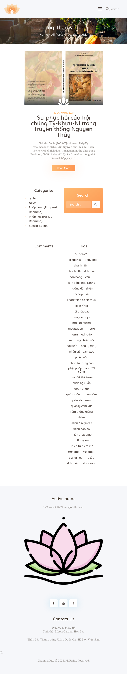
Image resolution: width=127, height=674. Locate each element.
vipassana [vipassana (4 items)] (89, 463)
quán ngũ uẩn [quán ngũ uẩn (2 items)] (82, 383)
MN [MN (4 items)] (71, 340)
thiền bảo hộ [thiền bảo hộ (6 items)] (81, 429)
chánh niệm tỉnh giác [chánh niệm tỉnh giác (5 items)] (81, 271)
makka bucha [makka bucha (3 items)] (81, 323)
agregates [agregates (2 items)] (74, 259)
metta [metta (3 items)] (91, 328)
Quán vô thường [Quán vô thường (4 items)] (81, 400)
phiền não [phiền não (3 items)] (81, 357)
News (32, 203)
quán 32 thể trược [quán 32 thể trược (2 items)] (81, 377)
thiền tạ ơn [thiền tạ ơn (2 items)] (81, 440)
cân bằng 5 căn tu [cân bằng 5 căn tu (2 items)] (81, 277)
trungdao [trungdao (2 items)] (89, 451)
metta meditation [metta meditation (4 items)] (81, 334)
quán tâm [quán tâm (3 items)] (90, 394)
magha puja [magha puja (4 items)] (81, 317)
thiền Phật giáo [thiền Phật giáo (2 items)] (81, 434)
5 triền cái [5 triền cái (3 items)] (81, 254)
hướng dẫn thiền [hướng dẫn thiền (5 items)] (82, 288)
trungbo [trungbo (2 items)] (73, 451)
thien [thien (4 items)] (81, 417)
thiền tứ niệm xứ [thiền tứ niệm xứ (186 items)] (82, 446)
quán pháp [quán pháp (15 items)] (81, 388)
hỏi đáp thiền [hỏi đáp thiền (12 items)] (81, 294)
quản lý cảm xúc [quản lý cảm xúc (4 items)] (81, 406)
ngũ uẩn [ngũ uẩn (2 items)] (72, 346)
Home (43, 34)
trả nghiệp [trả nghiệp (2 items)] (76, 457)
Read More (63, 168)
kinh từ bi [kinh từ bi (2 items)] (81, 305)
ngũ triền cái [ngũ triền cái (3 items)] (85, 340)
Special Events (38, 225)
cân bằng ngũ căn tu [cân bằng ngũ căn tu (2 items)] (81, 282)
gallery (33, 198)
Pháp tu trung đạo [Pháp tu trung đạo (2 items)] (81, 363)
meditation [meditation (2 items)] (75, 328)
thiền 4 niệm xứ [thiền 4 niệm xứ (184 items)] (81, 423)
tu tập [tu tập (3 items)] (90, 457)
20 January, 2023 (63, 113)
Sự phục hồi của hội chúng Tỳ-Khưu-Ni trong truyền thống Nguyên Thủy (63, 126)
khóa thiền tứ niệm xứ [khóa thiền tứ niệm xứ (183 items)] (81, 300)
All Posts (57, 34)
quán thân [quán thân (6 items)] (73, 394)
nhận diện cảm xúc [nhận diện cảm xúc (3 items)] (81, 351)
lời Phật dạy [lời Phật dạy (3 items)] (81, 311)
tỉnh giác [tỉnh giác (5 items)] (72, 463)
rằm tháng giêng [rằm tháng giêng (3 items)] (81, 411)
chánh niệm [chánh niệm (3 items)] (81, 265)
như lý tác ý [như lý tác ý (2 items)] (88, 346)
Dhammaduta (46, 660)
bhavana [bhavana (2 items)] (91, 259)
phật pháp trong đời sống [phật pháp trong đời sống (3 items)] (81, 370)
